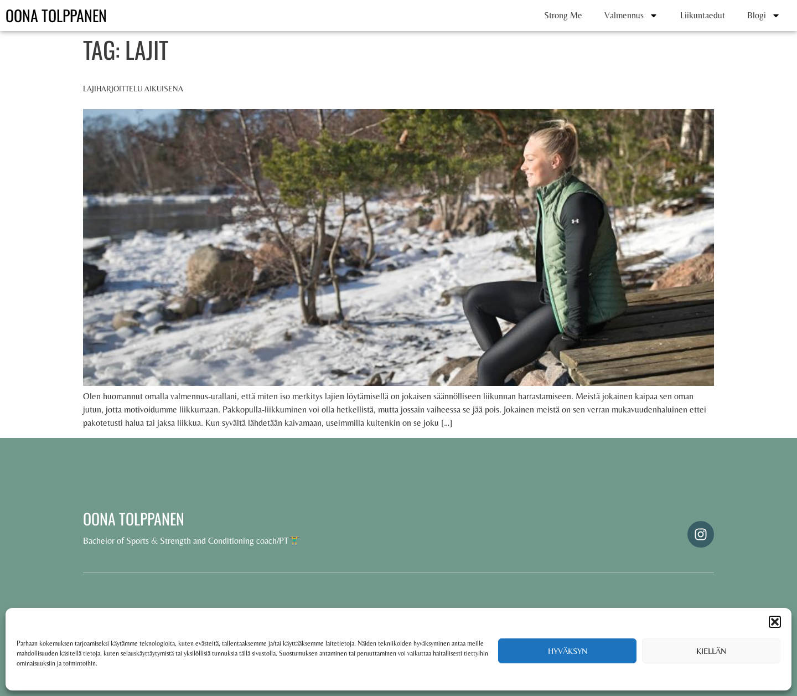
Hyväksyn (567, 651)
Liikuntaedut (702, 15)
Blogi (763, 15)
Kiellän (711, 651)
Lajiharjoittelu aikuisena (133, 88)
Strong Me (563, 15)
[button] (774, 621)
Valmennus (631, 15)
